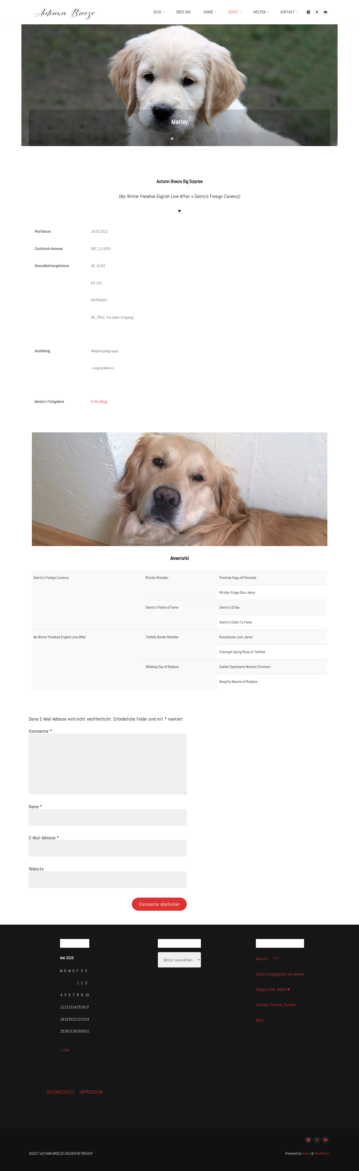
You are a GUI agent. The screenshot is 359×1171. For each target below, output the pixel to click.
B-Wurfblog (99, 401)
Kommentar (40, 731)
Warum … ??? (267, 958)
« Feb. (65, 1050)
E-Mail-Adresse (44, 837)
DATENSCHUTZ (60, 1092)
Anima (306, 1153)
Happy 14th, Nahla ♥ (273, 989)
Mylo (259, 1020)
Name (35, 806)
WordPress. (322, 1153)
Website (36, 868)
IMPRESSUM (91, 1092)
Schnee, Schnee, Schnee (276, 1004)
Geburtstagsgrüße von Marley (280, 974)
